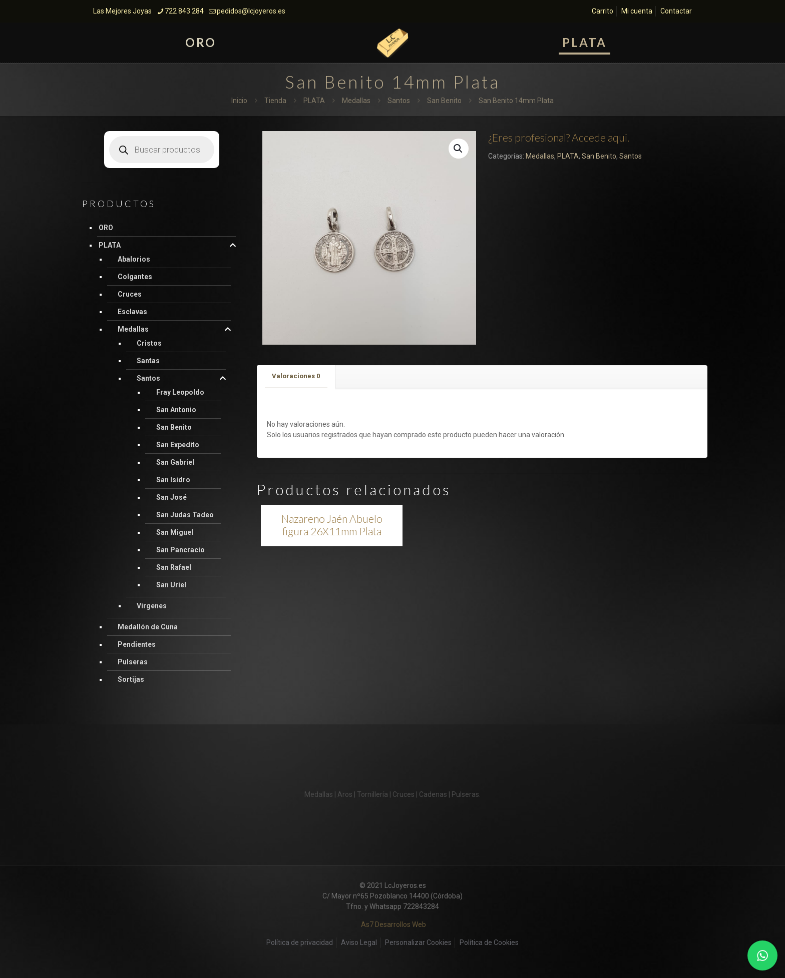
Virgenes (152, 606)
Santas (148, 361)
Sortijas (131, 679)
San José (171, 497)
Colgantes (135, 277)
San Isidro (173, 480)
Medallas (356, 101)
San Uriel (171, 585)
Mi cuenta (636, 11)
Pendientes (137, 644)
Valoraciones (296, 376)
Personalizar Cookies (418, 942)
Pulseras (133, 662)
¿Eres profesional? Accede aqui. (558, 137)
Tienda (275, 101)
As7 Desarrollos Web (393, 924)
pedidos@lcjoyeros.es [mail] (251, 11)
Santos (398, 101)
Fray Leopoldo (180, 392)
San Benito (444, 101)
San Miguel (174, 532)
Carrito (602, 11)
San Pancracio (180, 550)
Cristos (149, 343)
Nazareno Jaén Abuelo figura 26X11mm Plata (331, 524)
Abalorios (134, 259)
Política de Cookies (489, 942)
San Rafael (173, 567)
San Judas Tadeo (185, 515)
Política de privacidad (299, 942)
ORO (106, 228)
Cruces (130, 294)
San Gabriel (175, 462)
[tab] (296, 376)
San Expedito (177, 445)
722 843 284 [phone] (184, 11)
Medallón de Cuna (148, 627)
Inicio (239, 101)
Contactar (676, 11)
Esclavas (132, 312)
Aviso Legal (359, 942)
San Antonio (176, 410)
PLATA (314, 101)
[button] (459, 149)
